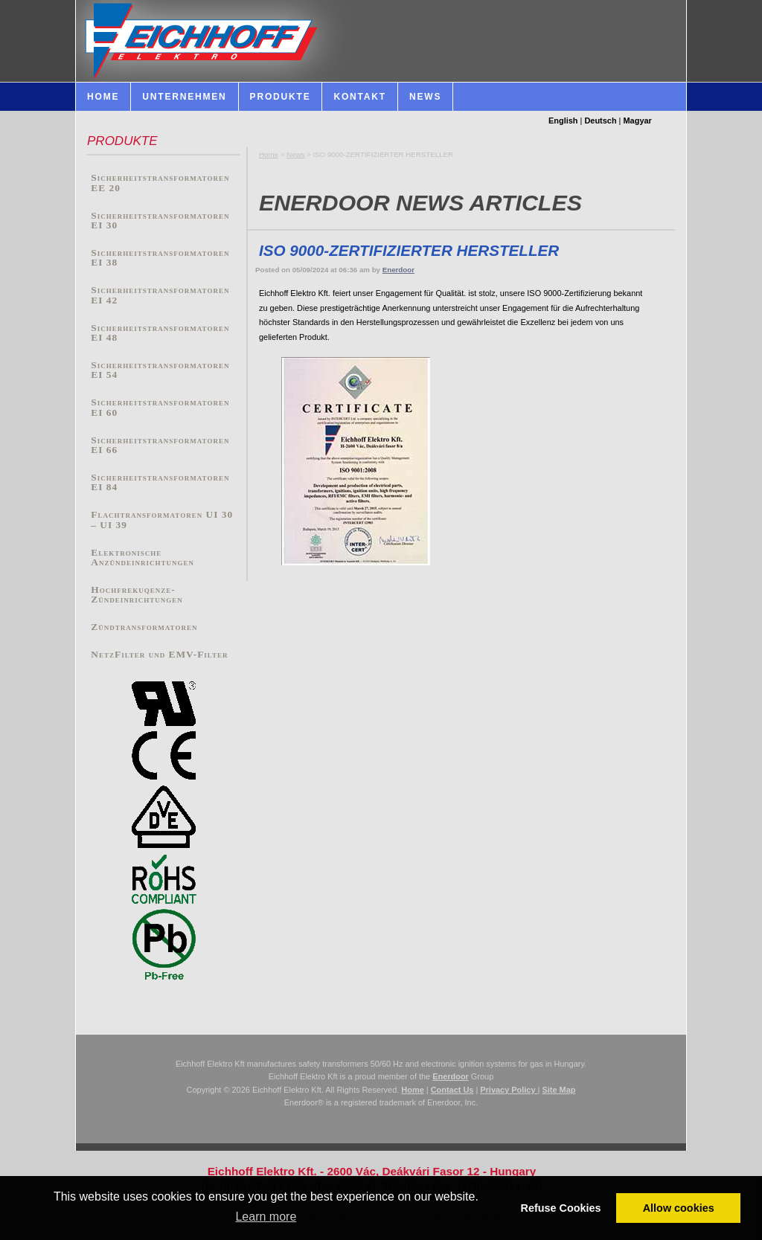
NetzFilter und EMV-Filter (159, 654)
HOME (103, 96)
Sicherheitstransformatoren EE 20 (160, 183)
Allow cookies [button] (678, 1208)
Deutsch (600, 120)
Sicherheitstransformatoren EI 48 (160, 333)
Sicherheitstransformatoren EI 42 (160, 295)
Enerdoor (398, 270)
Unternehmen (184, 96)
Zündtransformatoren (144, 627)
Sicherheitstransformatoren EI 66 (160, 445)
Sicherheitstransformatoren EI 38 (160, 258)
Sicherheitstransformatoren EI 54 (160, 370)
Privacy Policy (508, 1089)
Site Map (558, 1089)
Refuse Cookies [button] (561, 1208)
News (295, 154)
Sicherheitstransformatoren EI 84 (160, 482)
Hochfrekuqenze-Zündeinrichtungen (136, 595)
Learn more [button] (265, 1216)
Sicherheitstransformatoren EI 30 (160, 221)
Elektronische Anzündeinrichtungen (142, 557)
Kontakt (359, 96)
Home (268, 154)
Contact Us (452, 1089)
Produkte (280, 96)
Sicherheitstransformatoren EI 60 (160, 407)
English (563, 120)
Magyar (638, 120)
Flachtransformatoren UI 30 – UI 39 (162, 520)
